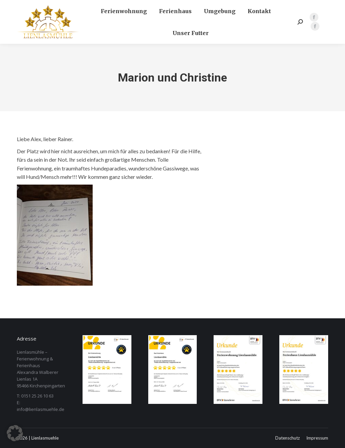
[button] (15, 433)
